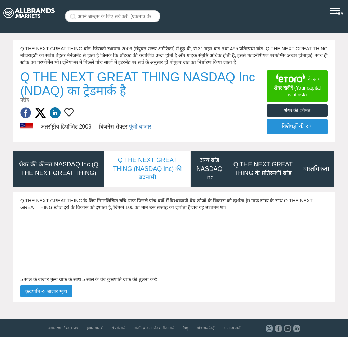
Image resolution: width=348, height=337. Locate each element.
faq (185, 328)
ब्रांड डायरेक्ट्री (206, 328)
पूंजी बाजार (140, 127)
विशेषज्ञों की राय (297, 126)
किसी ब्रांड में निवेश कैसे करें (154, 328)
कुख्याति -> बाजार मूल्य (46, 291)
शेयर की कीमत (297, 110)
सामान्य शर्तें (232, 328)
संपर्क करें (118, 328)
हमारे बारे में (95, 328)
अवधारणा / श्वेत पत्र (63, 328)
